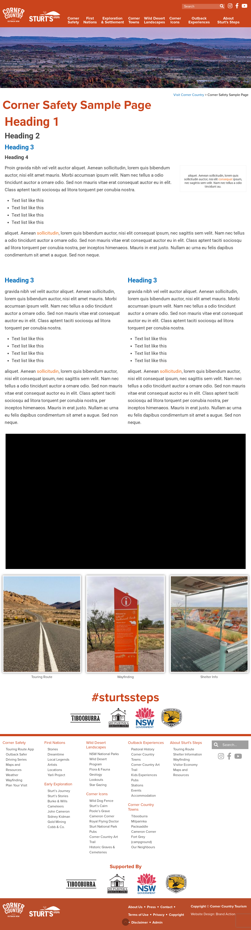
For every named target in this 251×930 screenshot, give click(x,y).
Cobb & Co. (56, 826)
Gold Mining (57, 821)
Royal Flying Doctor (104, 821)
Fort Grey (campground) (141, 839)
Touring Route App (20, 749)
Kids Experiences (144, 774)
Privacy (158, 914)
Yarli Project (56, 774)
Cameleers (56, 806)
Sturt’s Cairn (98, 805)
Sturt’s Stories (58, 795)
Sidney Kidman (59, 816)
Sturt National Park (103, 826)
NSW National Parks (104, 753)
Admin (157, 922)
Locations (55, 769)
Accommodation (143, 795)
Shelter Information (187, 754)
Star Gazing (98, 784)
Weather (12, 774)
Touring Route (183, 749)
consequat (225, 179)
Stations (137, 785)
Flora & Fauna (99, 769)
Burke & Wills (57, 801)
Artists (52, 764)
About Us (135, 906)
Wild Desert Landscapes (154, 20)
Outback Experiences (199, 20)
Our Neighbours (143, 847)
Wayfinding (14, 780)
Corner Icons (175, 20)
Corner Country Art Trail (103, 839)
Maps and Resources (13, 767)
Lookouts (96, 779)
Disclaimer (139, 922)
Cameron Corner (101, 816)
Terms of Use (138, 914)
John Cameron (59, 811)
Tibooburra (139, 816)
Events (136, 790)
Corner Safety (73, 20)
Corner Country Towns (142, 757)
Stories (53, 749)
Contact (166, 906)
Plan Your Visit (16, 785)
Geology (95, 774)
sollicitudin (48, 233)
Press (151, 906)
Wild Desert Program (98, 762)
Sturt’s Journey (59, 790)
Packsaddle (139, 826)
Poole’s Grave (99, 811)
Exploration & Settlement (112, 20)
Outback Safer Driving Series (16, 757)
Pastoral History (142, 749)
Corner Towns (134, 20)
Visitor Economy (185, 764)
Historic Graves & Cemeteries (102, 850)
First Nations (90, 20)
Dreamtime (56, 754)
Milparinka (139, 821)
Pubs (93, 831)
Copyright (176, 914)
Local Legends (58, 759)
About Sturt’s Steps (228, 20)
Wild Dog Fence (101, 800)
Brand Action (225, 914)
